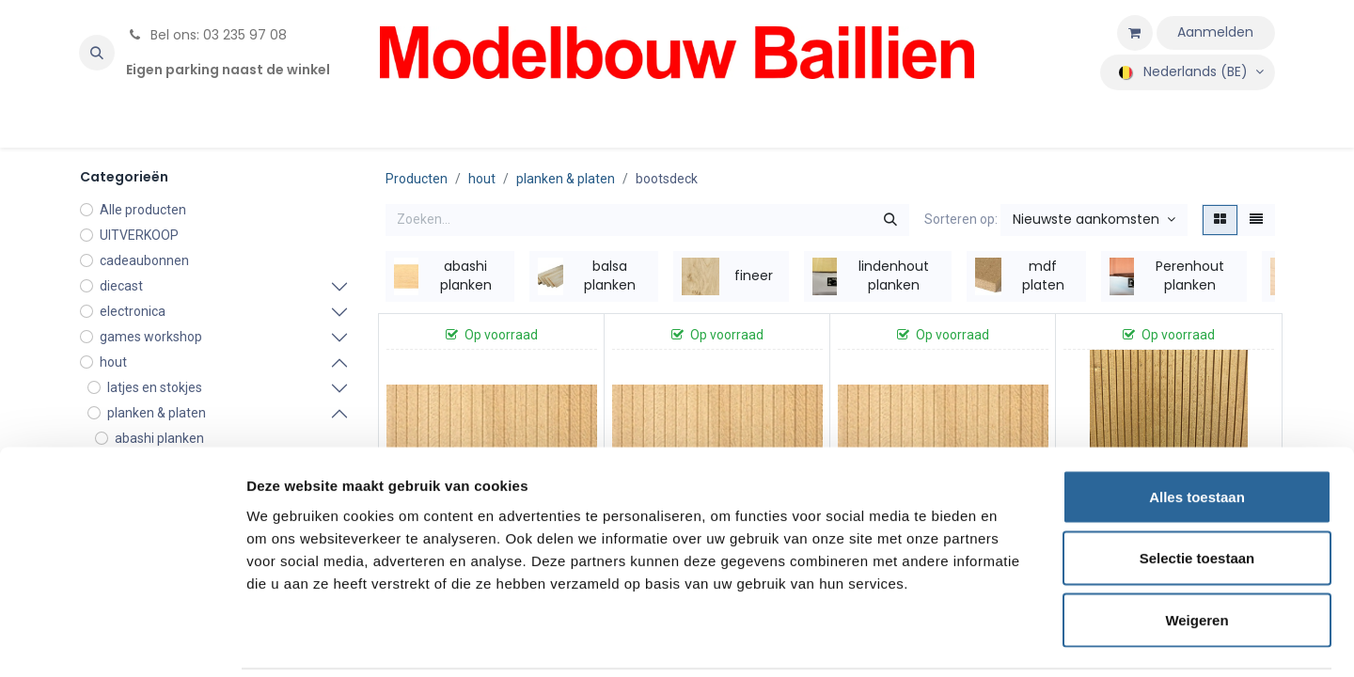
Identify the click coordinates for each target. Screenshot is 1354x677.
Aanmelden (1215, 32)
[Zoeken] (890, 220)
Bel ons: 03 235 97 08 (206, 34)
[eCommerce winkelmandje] (1135, 33)
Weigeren (1196, 553)
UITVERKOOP (139, 235)
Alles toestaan (1197, 430)
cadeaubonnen (144, 260)
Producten (417, 178)
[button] (97, 53)
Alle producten (143, 209)
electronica (132, 311)
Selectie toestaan (1197, 492)
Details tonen (1016, 640)
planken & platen (565, 178)
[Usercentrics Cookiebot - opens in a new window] (121, 640)
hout (113, 362)
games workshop (151, 336)
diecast (121, 285)
